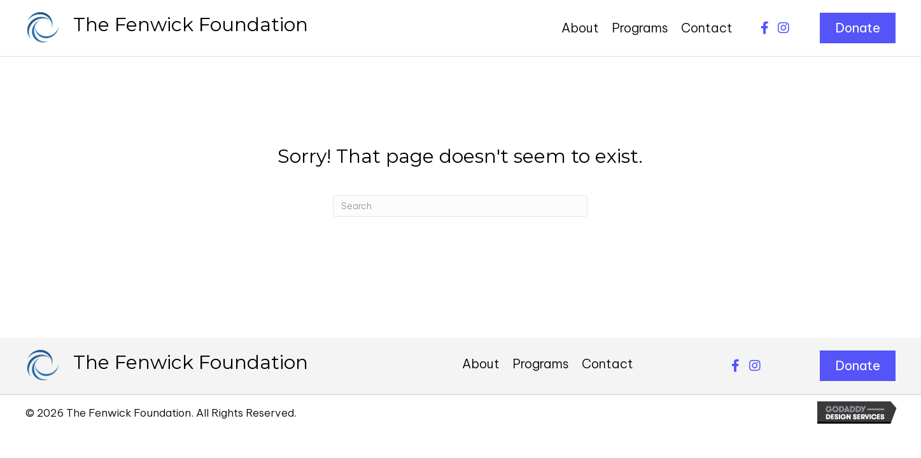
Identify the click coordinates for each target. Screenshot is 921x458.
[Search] (460, 206)
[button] (764, 28)
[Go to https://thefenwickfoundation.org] (167, 28)
